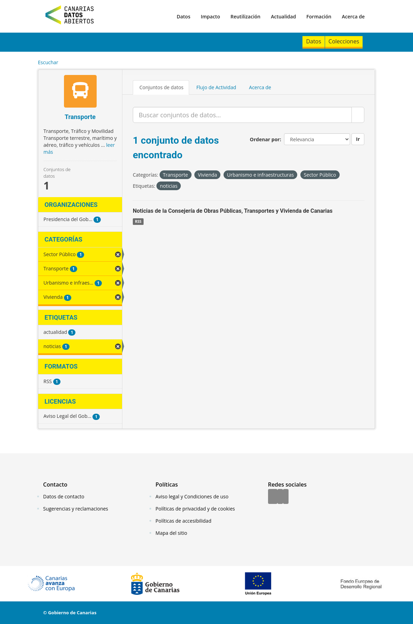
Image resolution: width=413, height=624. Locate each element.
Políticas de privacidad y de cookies (195, 508)
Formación (318, 16)
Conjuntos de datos (161, 87)
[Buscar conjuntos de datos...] (242, 115)
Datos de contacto (63, 496)
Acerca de (353, 16)
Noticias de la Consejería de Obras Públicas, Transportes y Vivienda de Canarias (233, 211)
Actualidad (283, 16)
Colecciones (344, 41)
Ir (358, 139)
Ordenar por (265, 139)
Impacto (210, 16)
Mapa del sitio (171, 533)
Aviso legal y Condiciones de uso (191, 496)
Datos (183, 16)
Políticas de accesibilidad (183, 520)
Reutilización (245, 16)
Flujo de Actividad (216, 87)
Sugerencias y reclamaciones (75, 508)
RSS (138, 221)
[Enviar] (357, 115)
